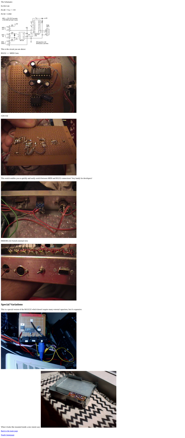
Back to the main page (9, 431)
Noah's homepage (7, 435)
